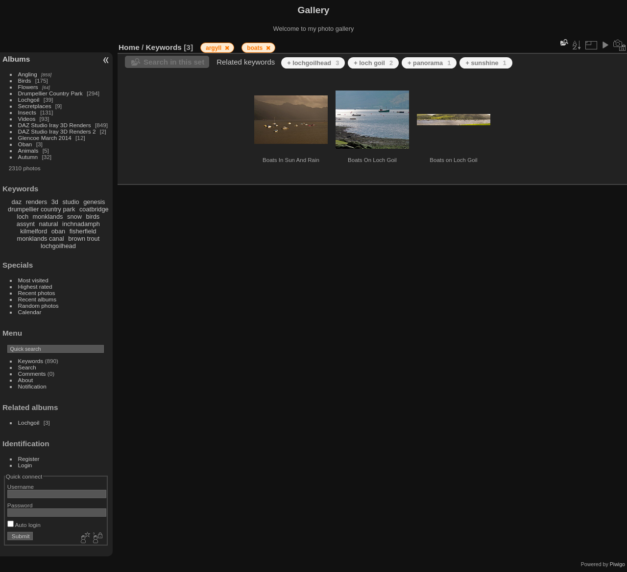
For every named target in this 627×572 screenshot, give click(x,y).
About (25, 380)
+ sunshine (485, 63)
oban (58, 231)
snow (74, 216)
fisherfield (83, 231)
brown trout (83, 238)
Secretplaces (34, 106)
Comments (32, 373)
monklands (48, 216)
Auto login (24, 525)
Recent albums (37, 299)
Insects (27, 112)
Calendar (30, 312)
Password (20, 505)
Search (27, 367)
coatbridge (94, 209)
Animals (28, 150)
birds (92, 216)
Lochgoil (29, 99)
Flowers (28, 87)
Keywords (31, 361)
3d (54, 202)
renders (36, 202)
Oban (25, 144)
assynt (26, 224)
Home (129, 47)
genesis (94, 202)
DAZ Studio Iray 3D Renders (54, 125)
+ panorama (429, 63)
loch (22, 216)
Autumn (28, 157)
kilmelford (33, 231)
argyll (214, 48)
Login (25, 465)
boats (255, 48)
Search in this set (174, 62)
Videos (27, 118)
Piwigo (617, 564)
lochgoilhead (58, 246)
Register (29, 459)
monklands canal (40, 238)
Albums (16, 59)
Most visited (33, 280)
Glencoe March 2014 (45, 138)
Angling (27, 74)
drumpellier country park (41, 209)
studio (70, 202)
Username (20, 486)
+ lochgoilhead (313, 63)
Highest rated (35, 286)
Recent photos (36, 293)
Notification (32, 386)
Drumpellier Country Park (50, 93)
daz (17, 202)
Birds (24, 80)
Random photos (38, 305)
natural (48, 224)
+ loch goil (373, 63)
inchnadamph (81, 224)
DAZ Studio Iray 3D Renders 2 (57, 131)
